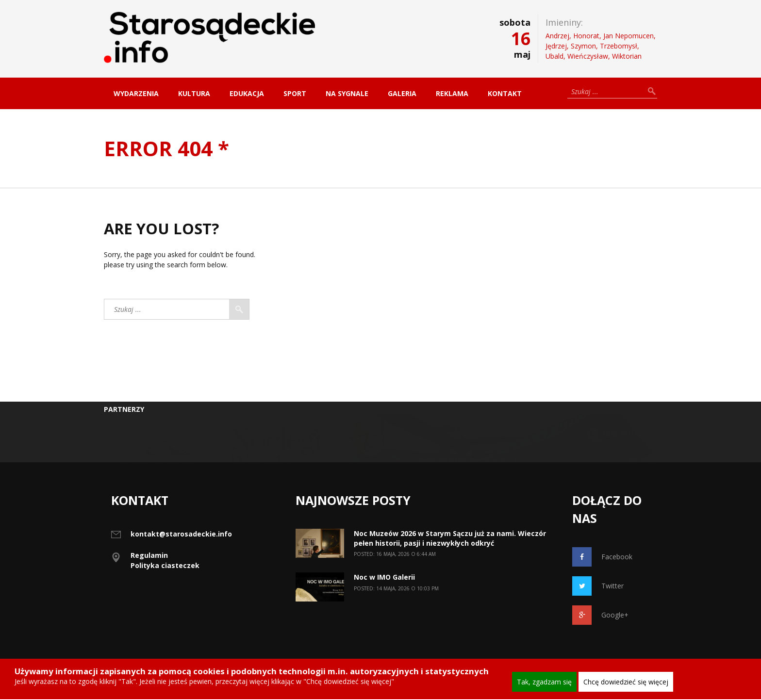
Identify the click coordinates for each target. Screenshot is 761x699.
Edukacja (247, 93)
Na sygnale (347, 93)
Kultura (194, 93)
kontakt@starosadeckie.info (181, 533)
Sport (294, 93)
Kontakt (505, 93)
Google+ (600, 615)
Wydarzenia (136, 93)
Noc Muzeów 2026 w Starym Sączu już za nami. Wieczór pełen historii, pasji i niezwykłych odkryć (450, 538)
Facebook (602, 557)
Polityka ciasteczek (165, 565)
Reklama (452, 93)
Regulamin (149, 555)
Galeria (402, 93)
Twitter (598, 586)
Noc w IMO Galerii (384, 577)
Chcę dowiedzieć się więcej (625, 681)
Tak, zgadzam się (544, 681)
